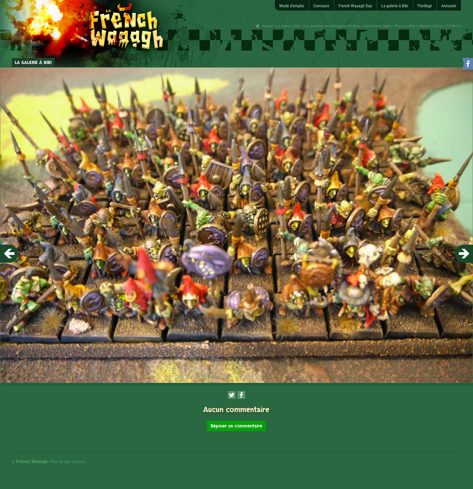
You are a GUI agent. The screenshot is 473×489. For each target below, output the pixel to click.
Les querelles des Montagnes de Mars (332, 26)
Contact (79, 461)
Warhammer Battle (377, 26)
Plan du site (60, 461)
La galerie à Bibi (288, 26)
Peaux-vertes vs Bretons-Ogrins (418, 26)
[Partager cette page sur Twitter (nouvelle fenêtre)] (232, 395)
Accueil (267, 26)
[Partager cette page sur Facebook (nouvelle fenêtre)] (241, 395)
